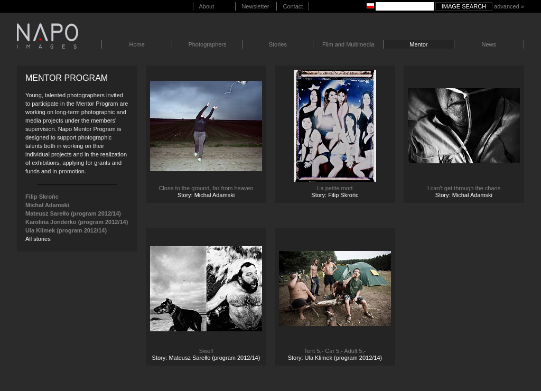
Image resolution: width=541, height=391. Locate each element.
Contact (293, 6)
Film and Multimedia (348, 44)
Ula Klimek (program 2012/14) (66, 230)
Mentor (418, 44)
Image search (464, 6)
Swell (206, 351)
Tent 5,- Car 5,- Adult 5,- (335, 351)
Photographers (207, 44)
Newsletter (255, 6)
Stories (278, 44)
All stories (38, 239)
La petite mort (334, 188)
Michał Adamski (47, 205)
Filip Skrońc (42, 196)
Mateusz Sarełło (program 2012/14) (73, 213)
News (488, 44)
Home (137, 44)
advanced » (509, 6)
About (206, 6)
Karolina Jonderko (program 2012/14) (76, 222)
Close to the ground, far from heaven (205, 188)
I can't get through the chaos (463, 188)
